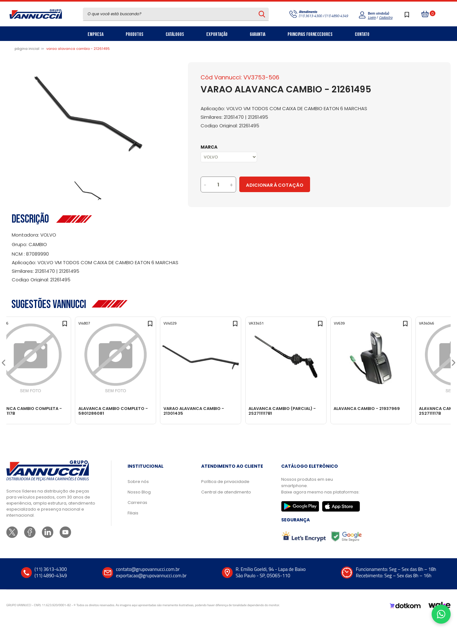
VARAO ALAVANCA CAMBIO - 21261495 (78, 48)
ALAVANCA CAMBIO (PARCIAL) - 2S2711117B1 (316, 411)
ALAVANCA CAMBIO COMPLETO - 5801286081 (138, 411)
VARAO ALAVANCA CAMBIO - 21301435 (224, 411)
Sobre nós (138, 491)
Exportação (217, 34)
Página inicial (27, 48)
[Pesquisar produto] (262, 14)
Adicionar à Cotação (302, 185)
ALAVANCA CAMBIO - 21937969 (405, 408)
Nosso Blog (139, 502)
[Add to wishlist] (82, 329)
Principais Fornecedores (310, 34)
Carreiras (137, 512)
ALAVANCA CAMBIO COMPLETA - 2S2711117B (49, 411)
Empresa (95, 34)
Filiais (133, 522)
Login (372, 17)
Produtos (134, 34)
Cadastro (385, 17)
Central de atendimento (226, 502)
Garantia (257, 34)
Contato (362, 34)
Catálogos (175, 34)
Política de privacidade (225, 491)
